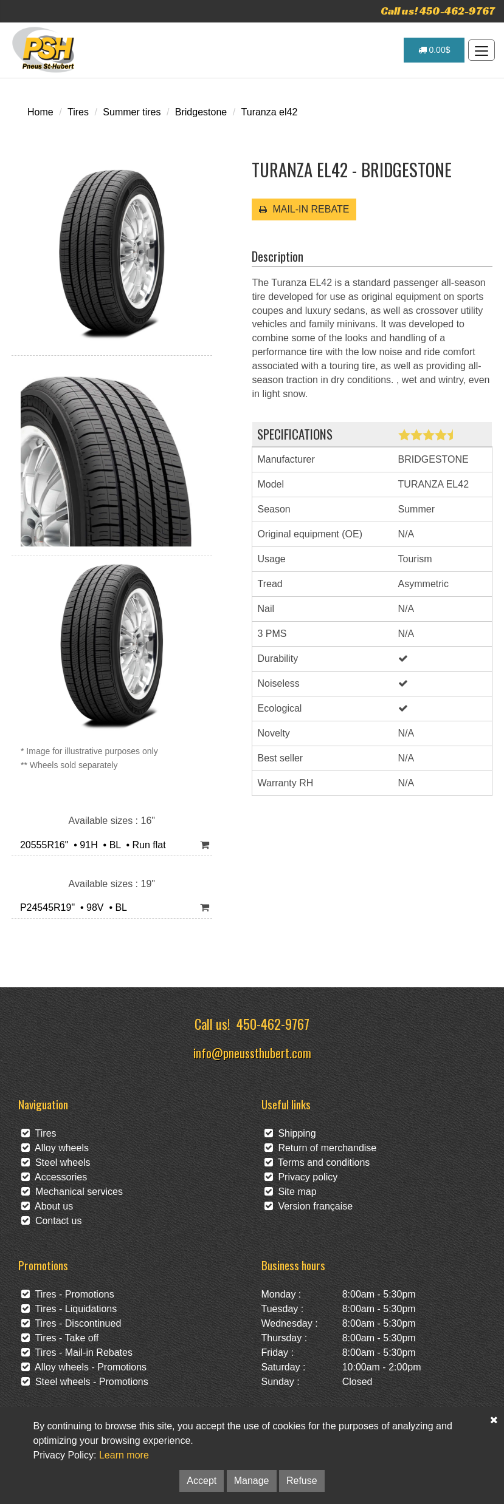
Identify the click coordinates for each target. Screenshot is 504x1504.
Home (40, 112)
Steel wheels (56, 1162)
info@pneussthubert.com (252, 1052)
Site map (290, 1191)
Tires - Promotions (67, 1294)
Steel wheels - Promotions (84, 1381)
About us (47, 1206)
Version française (308, 1206)
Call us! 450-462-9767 (438, 11)
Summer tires (132, 112)
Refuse (301, 1480)
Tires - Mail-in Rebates (77, 1352)
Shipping (290, 1133)
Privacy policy (301, 1177)
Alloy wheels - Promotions (84, 1367)
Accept (201, 1480)
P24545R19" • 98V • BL (71, 907)
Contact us (51, 1221)
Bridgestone (201, 112)
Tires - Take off (59, 1338)
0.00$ (434, 50)
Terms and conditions (317, 1162)
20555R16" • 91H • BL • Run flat (90, 845)
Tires (78, 112)
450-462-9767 (272, 1023)
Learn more (124, 1455)
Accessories (54, 1177)
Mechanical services (72, 1191)
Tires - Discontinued (71, 1323)
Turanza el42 (269, 112)
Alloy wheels (55, 1148)
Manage (251, 1480)
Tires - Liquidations (69, 1309)
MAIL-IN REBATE (304, 209)
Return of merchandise (320, 1148)
